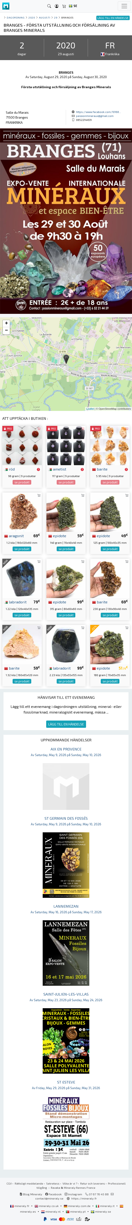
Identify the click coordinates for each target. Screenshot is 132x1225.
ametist (57, 469)
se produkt (21, 482)
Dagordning (15, 17)
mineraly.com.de (77, 1205)
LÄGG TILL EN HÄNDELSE (66, 724)
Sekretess (52, 1183)
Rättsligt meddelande (29, 1183)
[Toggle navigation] (124, 6)
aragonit (14, 535)
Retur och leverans (92, 1183)
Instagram (73, 1194)
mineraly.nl (51, 1211)
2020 (31, 17)
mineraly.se (101, 1211)
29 (55, 17)
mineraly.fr (20, 1205)
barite (100, 469)
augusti (44, 17)
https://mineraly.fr (84, 1198)
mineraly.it (105, 1205)
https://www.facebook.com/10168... (98, 111)
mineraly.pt (76, 1211)
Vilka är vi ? (70, 1183)
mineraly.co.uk (47, 1205)
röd (9, 469)
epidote (57, 535)
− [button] (6, 330)
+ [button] (6, 323)
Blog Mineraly (31, 1194)
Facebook (53, 1194)
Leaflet (90, 408)
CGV (9, 1183)
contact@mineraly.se (49, 1198)
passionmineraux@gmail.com (95, 115)
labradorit (15, 601)
